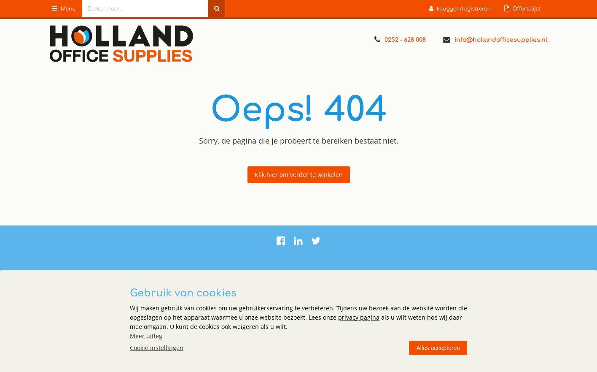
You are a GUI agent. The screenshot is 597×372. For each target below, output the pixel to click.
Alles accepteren (438, 348)
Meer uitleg (146, 336)
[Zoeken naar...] (216, 8)
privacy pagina (358, 317)
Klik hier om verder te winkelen (299, 175)
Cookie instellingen (156, 348)
